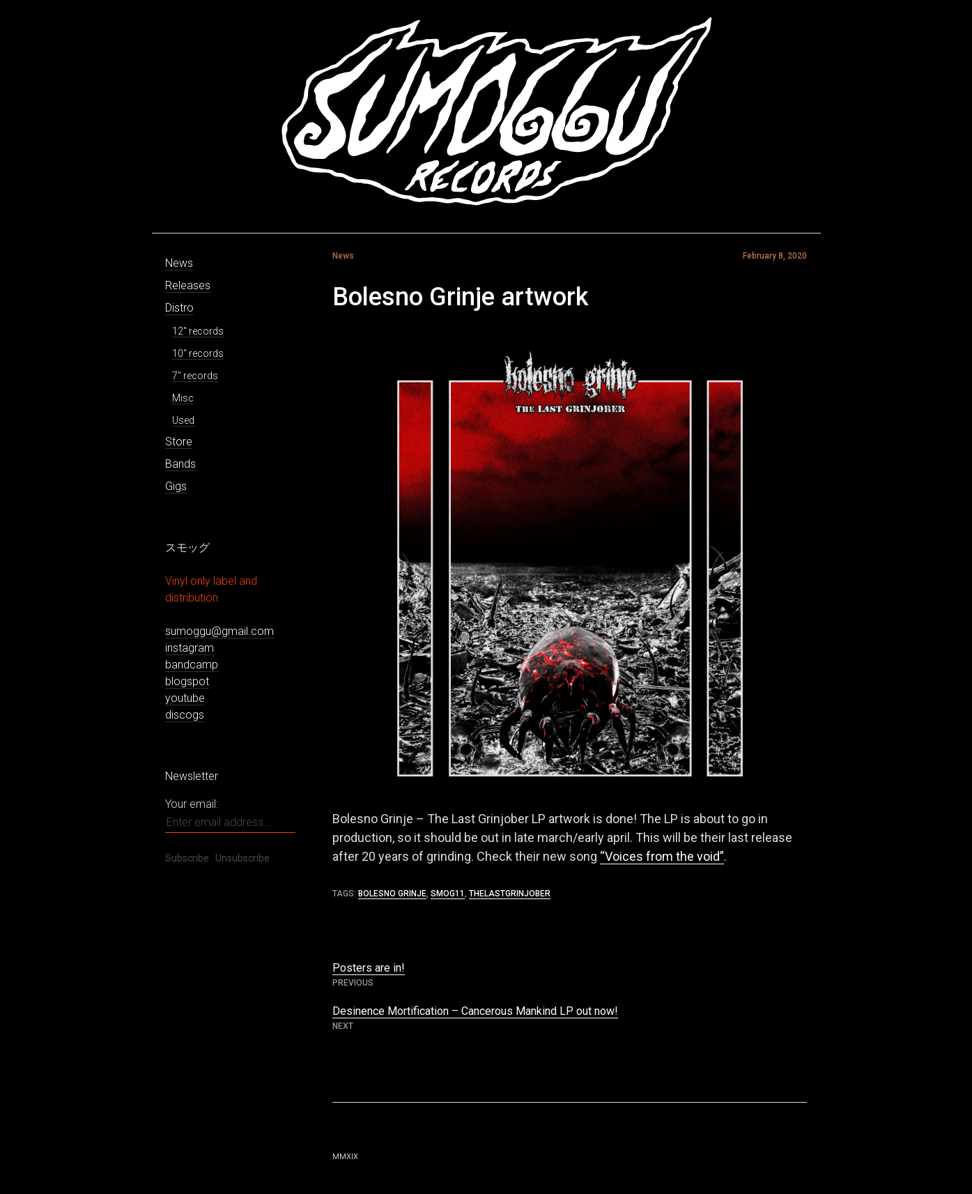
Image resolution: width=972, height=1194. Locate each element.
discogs (184, 714)
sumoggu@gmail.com (219, 631)
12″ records (198, 331)
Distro (179, 307)
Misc (183, 398)
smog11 (448, 893)
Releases (187, 285)
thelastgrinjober (509, 893)
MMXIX (345, 1156)
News (179, 263)
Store (178, 441)
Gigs (176, 486)
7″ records (195, 375)
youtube (185, 698)
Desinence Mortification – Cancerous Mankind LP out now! (475, 1011)
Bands (180, 463)
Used (183, 420)
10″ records (198, 353)
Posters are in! (368, 967)
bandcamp (191, 664)
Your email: (191, 804)
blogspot (187, 681)
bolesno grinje (392, 893)
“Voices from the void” (662, 856)
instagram (189, 648)
